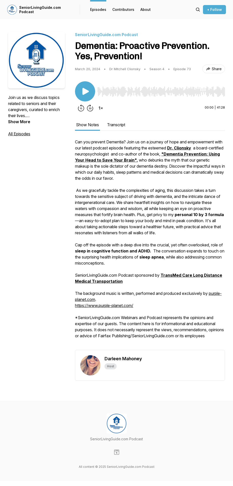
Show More (19, 121)
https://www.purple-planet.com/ (104, 305)
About (145, 9)
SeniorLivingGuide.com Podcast (40, 9)
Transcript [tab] (116, 124)
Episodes (98, 9)
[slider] (161, 91)
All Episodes (19, 133)
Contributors (123, 9)
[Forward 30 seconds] (90, 108)
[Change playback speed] (101, 108)
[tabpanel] (150, 244)
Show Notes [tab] (87, 124)
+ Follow (214, 9)
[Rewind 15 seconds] (81, 108)
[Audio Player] (161, 90)
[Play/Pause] (85, 91)
